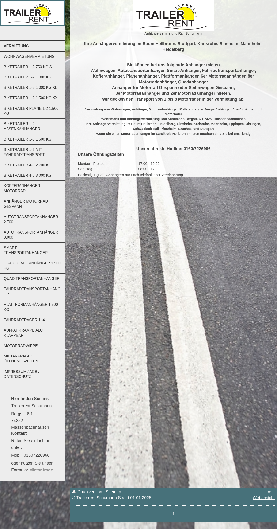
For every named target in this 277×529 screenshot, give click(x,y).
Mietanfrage (41, 470)
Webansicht (264, 497)
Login (269, 492)
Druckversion (87, 492)
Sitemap (113, 492)
